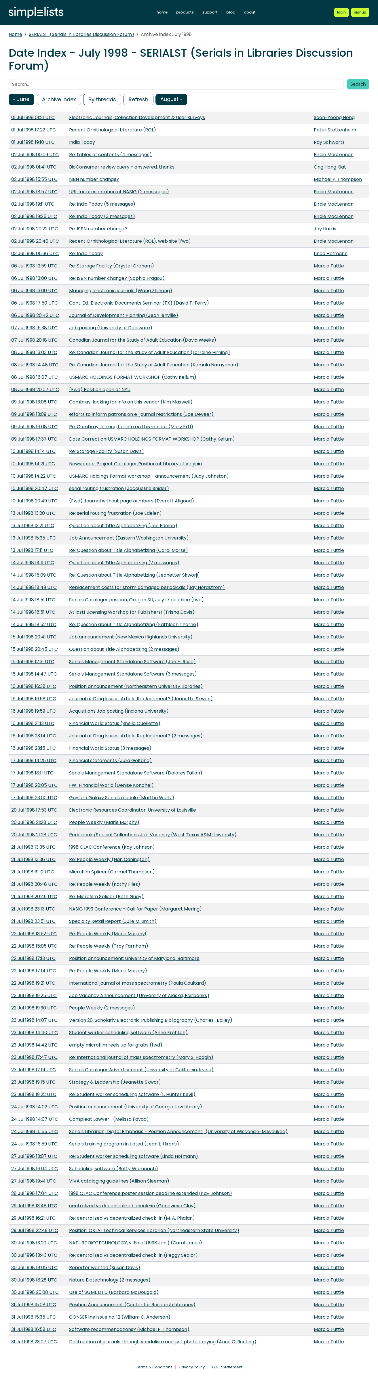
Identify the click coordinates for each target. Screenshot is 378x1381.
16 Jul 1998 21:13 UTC (32, 723)
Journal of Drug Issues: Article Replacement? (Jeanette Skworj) (141, 698)
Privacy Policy (192, 1367)
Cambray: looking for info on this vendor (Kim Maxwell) (131, 402)
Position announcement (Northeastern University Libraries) (136, 686)
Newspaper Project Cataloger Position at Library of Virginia (135, 463)
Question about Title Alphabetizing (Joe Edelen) (123, 525)
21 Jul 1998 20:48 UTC (34, 884)
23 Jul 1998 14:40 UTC (34, 1032)
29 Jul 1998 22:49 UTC (34, 1230)
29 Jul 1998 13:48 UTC (34, 1205)
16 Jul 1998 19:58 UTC (33, 698)
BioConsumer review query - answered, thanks (121, 167)
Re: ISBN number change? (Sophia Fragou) (117, 278)
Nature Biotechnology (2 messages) (110, 1280)
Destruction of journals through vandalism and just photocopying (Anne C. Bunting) (163, 1341)
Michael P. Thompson (338, 179)
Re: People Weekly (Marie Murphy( (108, 933)
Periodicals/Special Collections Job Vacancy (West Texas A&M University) (153, 834)
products (185, 12)
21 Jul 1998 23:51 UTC (33, 921)
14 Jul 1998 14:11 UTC (32, 562)
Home (15, 34)
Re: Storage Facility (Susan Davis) (106, 451)
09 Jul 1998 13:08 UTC (34, 402)
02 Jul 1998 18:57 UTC (34, 191)
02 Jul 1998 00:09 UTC (35, 154)
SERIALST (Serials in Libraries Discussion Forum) (81, 34)
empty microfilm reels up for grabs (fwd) (115, 1045)
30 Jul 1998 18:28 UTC (34, 1280)
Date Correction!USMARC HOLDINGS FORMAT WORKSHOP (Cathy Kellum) (152, 439)
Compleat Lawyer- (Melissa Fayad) (109, 1119)
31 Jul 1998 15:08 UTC (33, 1304)
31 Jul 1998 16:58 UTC (33, 1329)
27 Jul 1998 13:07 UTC (34, 1156)
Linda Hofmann (330, 253)
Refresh (138, 99)
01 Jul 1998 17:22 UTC (33, 130)
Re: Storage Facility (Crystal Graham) (111, 266)
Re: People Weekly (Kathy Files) (104, 884)
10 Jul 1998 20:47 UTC (34, 488)
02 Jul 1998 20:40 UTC (35, 241)
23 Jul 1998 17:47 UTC (34, 1057)
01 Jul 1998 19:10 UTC (33, 142)
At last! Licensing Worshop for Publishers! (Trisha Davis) (132, 612)
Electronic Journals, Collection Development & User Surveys (137, 117)
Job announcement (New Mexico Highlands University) (131, 637)
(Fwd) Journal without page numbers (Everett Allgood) (131, 501)
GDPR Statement (227, 1367)
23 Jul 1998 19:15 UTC (33, 1082)
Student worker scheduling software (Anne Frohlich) (128, 1032)
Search (358, 84)
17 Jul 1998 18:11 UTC (32, 773)
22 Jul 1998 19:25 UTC (34, 995)
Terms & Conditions (154, 1367)
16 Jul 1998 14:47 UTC (34, 674)
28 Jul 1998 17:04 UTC (34, 1193)
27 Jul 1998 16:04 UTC (34, 1168)
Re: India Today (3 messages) (102, 216)
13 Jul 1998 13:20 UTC (33, 513)
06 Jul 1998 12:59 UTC (34, 266)
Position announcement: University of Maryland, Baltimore (134, 958)
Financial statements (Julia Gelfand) (110, 760)
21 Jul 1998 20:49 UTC (34, 896)
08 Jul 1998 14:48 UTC (34, 364)
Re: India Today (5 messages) (102, 204)
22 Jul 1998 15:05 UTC (34, 946)
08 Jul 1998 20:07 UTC (35, 389)
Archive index (59, 99)
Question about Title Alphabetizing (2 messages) (124, 562)
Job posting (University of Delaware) (110, 327)
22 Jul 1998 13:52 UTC (34, 933)
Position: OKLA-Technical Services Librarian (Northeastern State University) (154, 1230)
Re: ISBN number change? (98, 228)
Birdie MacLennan (334, 154)
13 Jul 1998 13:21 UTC (32, 525)
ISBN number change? (94, 179)
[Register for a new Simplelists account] (360, 12)
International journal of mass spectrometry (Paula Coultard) (137, 983)
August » (171, 99)
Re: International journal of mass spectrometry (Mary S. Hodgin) (141, 1057)
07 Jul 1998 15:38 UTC (34, 327)
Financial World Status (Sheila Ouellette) (114, 723)
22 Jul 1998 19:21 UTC (33, 983)
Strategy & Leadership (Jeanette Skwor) (115, 1082)
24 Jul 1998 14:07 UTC (34, 1119)
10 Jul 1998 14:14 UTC (33, 451)
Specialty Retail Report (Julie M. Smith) (113, 921)
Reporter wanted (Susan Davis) (104, 1267)
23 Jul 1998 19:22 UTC (33, 1094)
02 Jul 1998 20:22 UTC (34, 228)
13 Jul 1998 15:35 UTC (33, 538)
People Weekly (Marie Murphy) (104, 822)
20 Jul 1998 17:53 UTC (34, 810)
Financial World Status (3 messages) (110, 748)
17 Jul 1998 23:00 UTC (34, 797)
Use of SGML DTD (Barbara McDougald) (114, 1292)
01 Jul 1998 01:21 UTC (33, 117)
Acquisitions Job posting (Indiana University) (119, 711)
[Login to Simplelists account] (341, 12)
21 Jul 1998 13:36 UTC (33, 859)
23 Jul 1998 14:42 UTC (34, 1045)
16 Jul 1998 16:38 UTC (33, 686)
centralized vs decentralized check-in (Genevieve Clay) (132, 1205)
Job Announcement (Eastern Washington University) (129, 538)
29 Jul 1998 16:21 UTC (33, 1218)
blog (230, 12)
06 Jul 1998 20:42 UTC (35, 315)
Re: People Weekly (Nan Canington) (109, 859)
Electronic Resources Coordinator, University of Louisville (132, 810)
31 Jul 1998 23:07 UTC (34, 1341)
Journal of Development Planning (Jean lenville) (123, 315)
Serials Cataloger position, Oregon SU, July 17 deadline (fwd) (136, 599)
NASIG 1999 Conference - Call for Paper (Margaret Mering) (135, 909)
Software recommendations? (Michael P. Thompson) (129, 1329)
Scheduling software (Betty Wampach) (113, 1168)
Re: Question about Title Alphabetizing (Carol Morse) (128, 550)
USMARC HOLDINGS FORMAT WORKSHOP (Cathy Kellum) (132, 377)
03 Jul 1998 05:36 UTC (35, 253)
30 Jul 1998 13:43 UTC (34, 1255)
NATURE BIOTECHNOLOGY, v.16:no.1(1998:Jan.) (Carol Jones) (135, 1243)
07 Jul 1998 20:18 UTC (34, 340)
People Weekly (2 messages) (102, 1008)
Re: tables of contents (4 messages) (110, 154)
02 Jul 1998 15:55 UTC (34, 179)
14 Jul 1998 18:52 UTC (33, 624)
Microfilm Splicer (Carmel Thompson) (112, 872)
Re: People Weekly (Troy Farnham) (108, 946)
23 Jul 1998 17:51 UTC (33, 1069)
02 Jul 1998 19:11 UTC (32, 204)
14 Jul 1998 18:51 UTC (33, 599)
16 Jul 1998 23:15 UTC (33, 748)
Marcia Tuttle (329, 266)
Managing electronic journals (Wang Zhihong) (120, 290)
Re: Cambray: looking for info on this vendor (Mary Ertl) (131, 426)
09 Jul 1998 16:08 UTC (34, 426)
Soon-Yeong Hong (334, 117)
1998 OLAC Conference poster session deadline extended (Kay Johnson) (150, 1193)
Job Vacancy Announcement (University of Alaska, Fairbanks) (139, 995)
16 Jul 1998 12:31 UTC (32, 661)
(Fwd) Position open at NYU (99, 389)
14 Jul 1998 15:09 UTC (33, 575)
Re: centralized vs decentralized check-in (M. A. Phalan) (132, 1218)
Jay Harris (325, 228)
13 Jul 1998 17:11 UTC (32, 550)
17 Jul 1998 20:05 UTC (34, 785)
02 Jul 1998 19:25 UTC (34, 216)
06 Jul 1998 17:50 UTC (34, 303)
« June (21, 99)
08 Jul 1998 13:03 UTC (34, 352)
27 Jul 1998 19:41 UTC (33, 1181)
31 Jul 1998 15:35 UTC (33, 1317)
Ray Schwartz (329, 142)
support (210, 12)
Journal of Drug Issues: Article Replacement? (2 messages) (136, 735)
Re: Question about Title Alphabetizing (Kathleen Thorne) (133, 624)
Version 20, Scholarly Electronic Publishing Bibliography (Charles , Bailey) (150, 1020)
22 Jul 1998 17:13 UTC (33, 958)
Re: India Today (86, 253)
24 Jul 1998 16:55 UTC (34, 1131)
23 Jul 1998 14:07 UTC (34, 1020)
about (250, 12)
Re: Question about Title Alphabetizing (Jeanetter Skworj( (134, 575)
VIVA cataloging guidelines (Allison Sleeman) (119, 1181)
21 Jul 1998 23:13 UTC (33, 909)
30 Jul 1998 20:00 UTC (35, 1292)
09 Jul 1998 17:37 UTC (34, 439)
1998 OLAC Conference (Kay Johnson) (112, 847)
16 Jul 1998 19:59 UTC (33, 711)
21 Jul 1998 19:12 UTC (32, 872)
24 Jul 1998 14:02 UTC (34, 1106)
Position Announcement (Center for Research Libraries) (132, 1304)
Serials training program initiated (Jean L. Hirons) (124, 1144)
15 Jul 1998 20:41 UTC (33, 637)
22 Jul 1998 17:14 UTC (33, 970)
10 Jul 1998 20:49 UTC (34, 501)
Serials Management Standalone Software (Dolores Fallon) (135, 773)
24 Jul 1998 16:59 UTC (34, 1144)
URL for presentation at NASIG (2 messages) (119, 191)
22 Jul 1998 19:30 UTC (34, 1008)
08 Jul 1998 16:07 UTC (34, 377)
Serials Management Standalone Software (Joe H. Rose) (132, 661)
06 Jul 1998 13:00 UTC (34, 278)
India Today (82, 142)
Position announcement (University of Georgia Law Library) (135, 1106)
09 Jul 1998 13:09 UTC (34, 414)
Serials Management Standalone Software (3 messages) (133, 674)
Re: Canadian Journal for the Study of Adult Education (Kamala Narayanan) (153, 364)
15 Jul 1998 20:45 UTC (34, 649)
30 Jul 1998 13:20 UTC (34, 1243)
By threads (102, 99)
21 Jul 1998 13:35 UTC (33, 847)
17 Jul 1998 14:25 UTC (33, 760)
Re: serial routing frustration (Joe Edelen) (115, 513)
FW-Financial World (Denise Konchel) (111, 785)
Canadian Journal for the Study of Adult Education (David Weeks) (142, 340)
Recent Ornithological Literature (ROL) (112, 130)
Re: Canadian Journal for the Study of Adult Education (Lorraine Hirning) (149, 352)
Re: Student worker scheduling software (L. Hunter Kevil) (132, 1094)
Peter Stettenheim (335, 130)
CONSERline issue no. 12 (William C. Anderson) (119, 1317)
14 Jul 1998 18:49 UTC (34, 587)
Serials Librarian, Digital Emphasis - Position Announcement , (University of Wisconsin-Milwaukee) (178, 1131)
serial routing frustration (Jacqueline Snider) (119, 488)
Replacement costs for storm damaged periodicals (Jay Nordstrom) (147, 587)
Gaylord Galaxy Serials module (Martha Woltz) (121, 797)
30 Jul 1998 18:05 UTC (34, 1267)
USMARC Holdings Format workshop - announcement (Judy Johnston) (149, 476)
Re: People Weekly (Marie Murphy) (108, 970)
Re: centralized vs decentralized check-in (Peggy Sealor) (133, 1255)
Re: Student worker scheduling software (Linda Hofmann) (133, 1156)
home (162, 12)
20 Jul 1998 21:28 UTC (34, 822)
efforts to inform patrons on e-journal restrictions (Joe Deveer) (141, 414)
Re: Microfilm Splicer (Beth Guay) (106, 896)
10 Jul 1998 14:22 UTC (33, 476)
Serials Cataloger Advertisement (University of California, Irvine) (141, 1069)
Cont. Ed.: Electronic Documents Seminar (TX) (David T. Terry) (139, 303)
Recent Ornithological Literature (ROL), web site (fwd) (130, 241)
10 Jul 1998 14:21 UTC (33, 463)
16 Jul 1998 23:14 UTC (33, 735)
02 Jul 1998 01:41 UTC (33, 167)
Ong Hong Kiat (330, 167)
